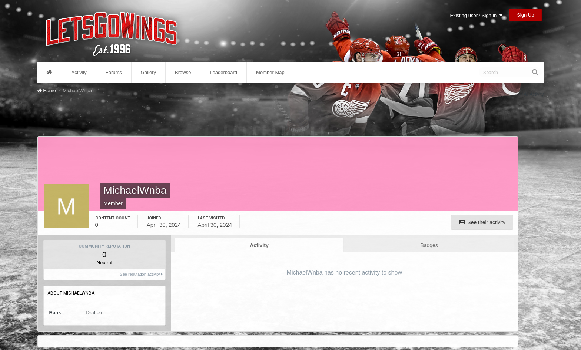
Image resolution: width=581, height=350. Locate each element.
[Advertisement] (277, 114)
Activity (79, 72)
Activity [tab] (259, 245)
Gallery (148, 72)
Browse (183, 72)
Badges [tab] (429, 245)
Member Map (270, 72)
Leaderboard (223, 72)
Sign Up (525, 15)
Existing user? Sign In (476, 15)
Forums (114, 72)
